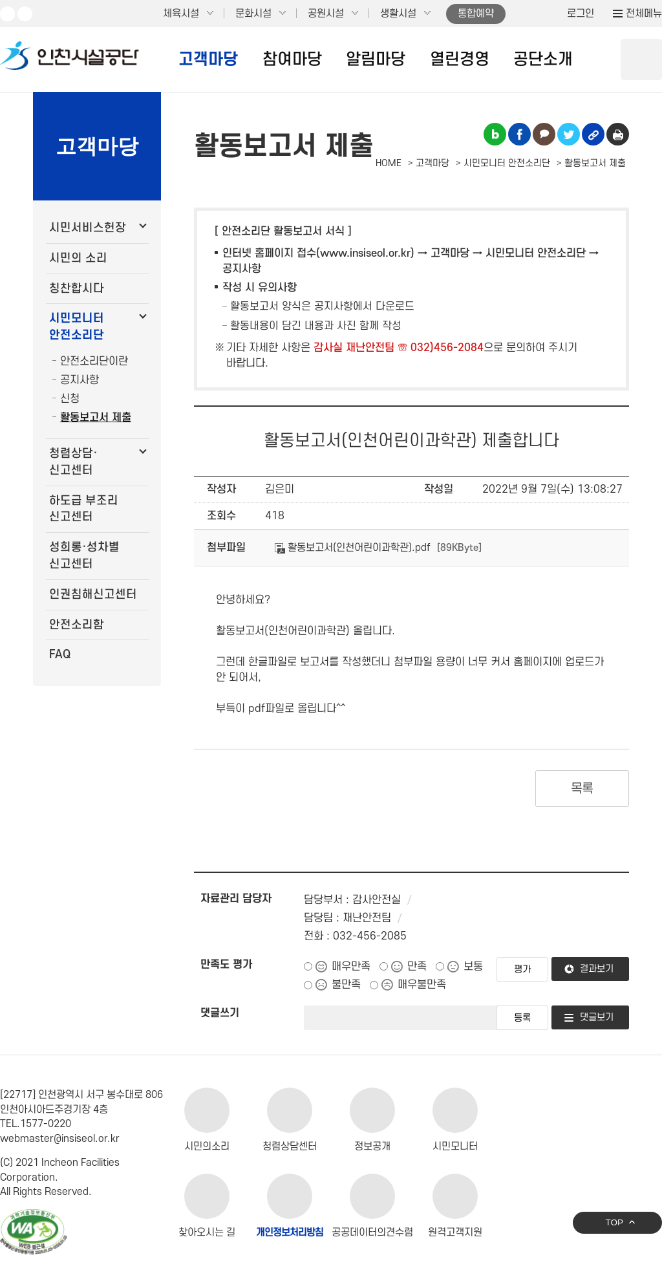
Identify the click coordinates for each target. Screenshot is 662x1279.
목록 (582, 789)
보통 (473, 967)
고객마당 (208, 59)
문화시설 (253, 13)
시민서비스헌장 (87, 228)
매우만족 (351, 967)
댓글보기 (597, 1017)
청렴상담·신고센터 (73, 462)
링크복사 (593, 134)
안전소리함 (76, 625)
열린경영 (459, 59)
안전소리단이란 (94, 361)
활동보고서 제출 (95, 418)
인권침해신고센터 (93, 594)
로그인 (580, 13)
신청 (70, 399)
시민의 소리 (78, 258)
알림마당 (375, 59)
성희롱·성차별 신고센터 (84, 555)
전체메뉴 (644, 13)
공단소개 (543, 59)
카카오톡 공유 (544, 134)
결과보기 (597, 968)
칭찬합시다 (76, 289)
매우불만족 (422, 985)
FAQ (59, 655)
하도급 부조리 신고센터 (83, 509)
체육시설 (181, 13)
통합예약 (476, 13)
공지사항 (79, 380)
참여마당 (292, 59)
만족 (417, 967)
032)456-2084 (447, 348)
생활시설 (398, 13)
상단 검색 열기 (641, 59)
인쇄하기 (617, 134)
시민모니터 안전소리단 (76, 326)
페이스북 (24, 13)
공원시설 (326, 13)
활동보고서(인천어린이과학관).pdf (353, 548)
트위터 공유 (568, 134)
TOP (614, 1222)
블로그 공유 (495, 134)
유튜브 (7, 13)
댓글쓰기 (219, 1013)
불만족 (346, 985)
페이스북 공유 (519, 134)
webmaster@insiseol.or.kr (60, 1139)
